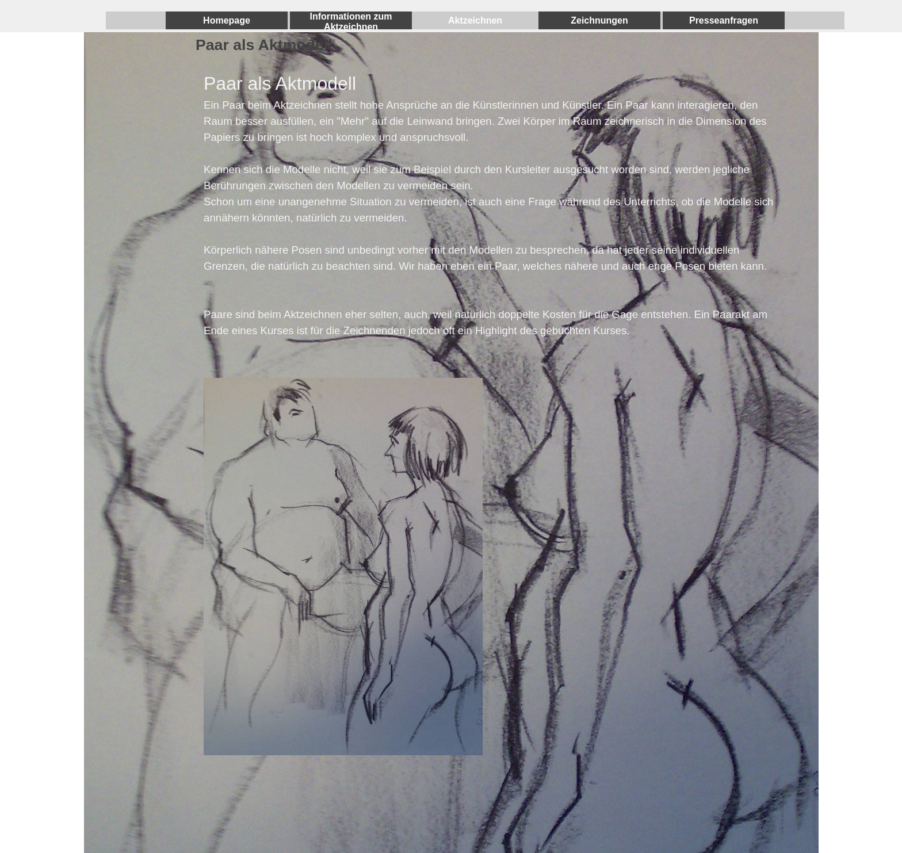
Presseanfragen (723, 20)
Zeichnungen (599, 20)
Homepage (226, 20)
